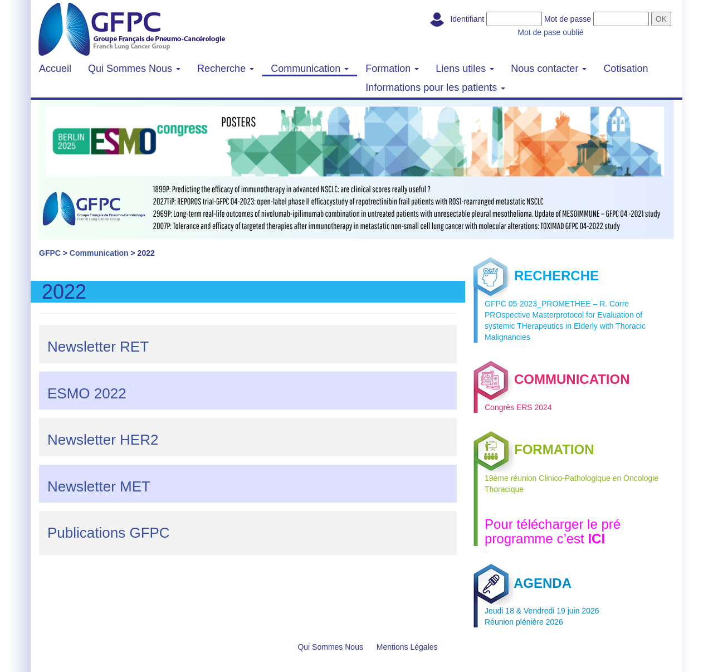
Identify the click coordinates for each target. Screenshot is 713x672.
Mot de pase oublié (550, 32)
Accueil (55, 68)
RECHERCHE (536, 275)
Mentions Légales (407, 646)
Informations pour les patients (435, 87)
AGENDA (522, 583)
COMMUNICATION (551, 379)
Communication (310, 68)
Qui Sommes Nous (134, 68)
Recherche (225, 68)
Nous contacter (549, 68)
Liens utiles (465, 68)
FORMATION (533, 449)
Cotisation (625, 68)
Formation (392, 68)
